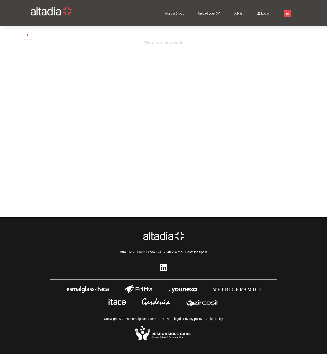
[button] (27, 35)
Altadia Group (174, 13)
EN (287, 13)
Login (263, 13)
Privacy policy (192, 319)
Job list (238, 13)
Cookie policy (214, 319)
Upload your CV (209, 13)
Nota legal (173, 319)
